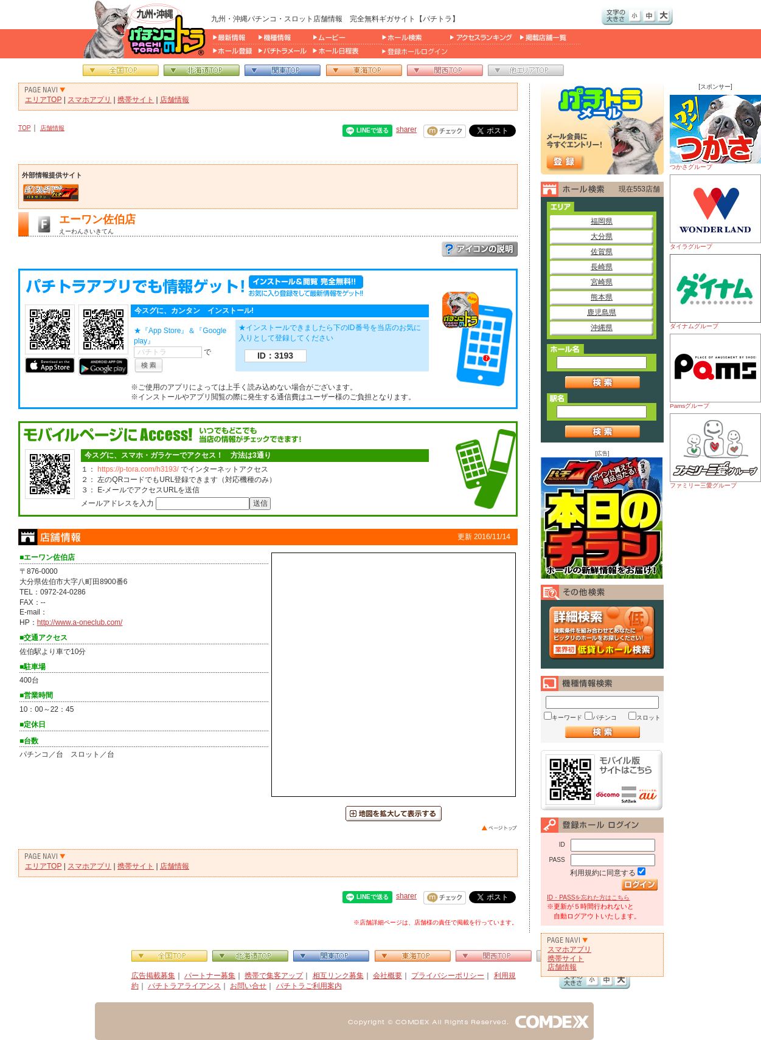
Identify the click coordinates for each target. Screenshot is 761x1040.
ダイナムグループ (715, 291)
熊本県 (602, 297)
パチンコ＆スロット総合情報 (147, 29)
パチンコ (604, 717)
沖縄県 (602, 327)
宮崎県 (602, 282)
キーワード (567, 717)
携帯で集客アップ (274, 975)
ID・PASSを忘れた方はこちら (588, 897)
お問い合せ (248, 986)
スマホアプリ (89, 99)
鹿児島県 (601, 312)
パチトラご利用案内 (309, 986)
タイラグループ (715, 212)
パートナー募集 (209, 975)
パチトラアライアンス (184, 986)
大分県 (602, 236)
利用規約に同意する (603, 873)
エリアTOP (43, 99)
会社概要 (387, 975)
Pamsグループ (715, 371)
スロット (648, 717)
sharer (406, 129)
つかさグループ (715, 132)
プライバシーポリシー (447, 975)
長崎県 (602, 267)
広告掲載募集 (153, 975)
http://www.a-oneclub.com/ (80, 622)
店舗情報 (174, 99)
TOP (24, 128)
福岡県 (602, 221)
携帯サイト (135, 99)
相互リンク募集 (338, 975)
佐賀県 (602, 251)
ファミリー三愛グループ (715, 451)
